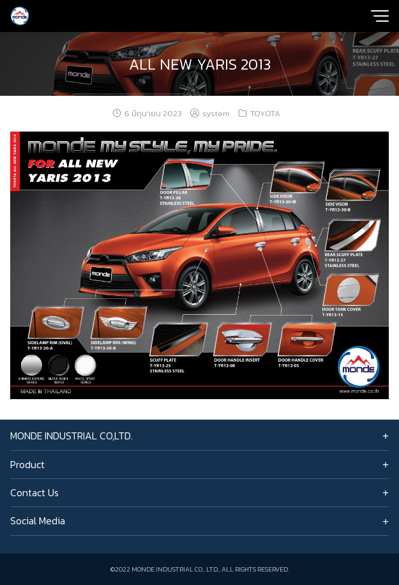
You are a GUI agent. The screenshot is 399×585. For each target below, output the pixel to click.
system (216, 113)
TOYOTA (265, 113)
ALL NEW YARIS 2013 (200, 64)
